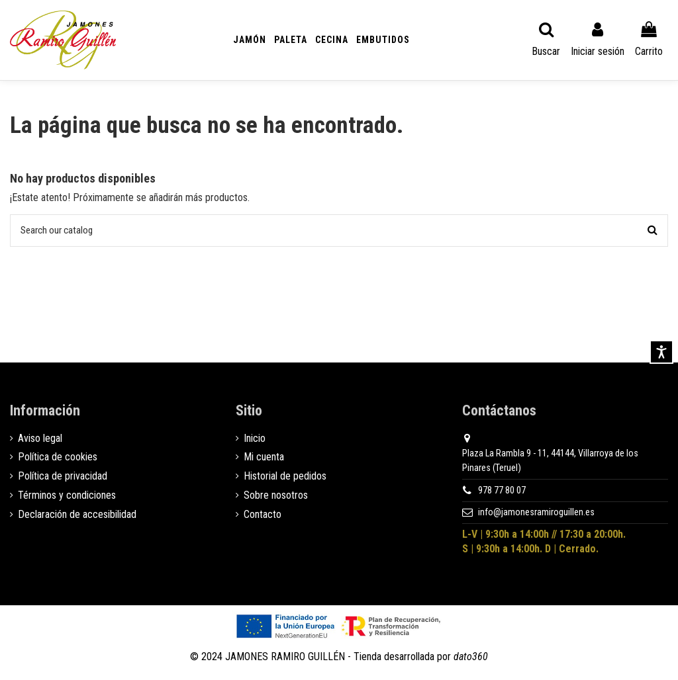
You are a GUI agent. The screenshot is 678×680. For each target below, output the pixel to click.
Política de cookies (57, 458)
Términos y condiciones (67, 496)
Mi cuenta (264, 458)
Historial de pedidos (285, 478)
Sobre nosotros (276, 496)
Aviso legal (40, 439)
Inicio (255, 439)
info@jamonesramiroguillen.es (536, 514)
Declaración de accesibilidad (77, 515)
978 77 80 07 (502, 491)
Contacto (262, 515)
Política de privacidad (62, 478)
